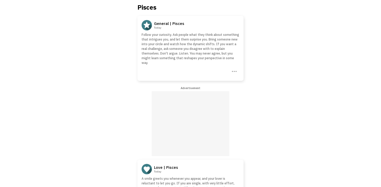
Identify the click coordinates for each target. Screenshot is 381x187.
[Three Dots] (233, 71)
